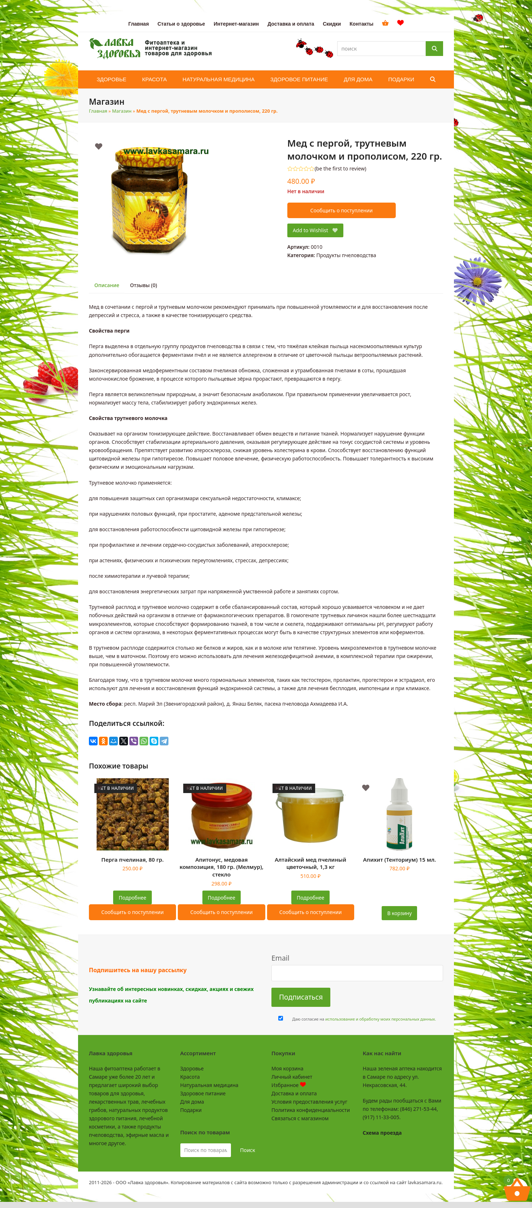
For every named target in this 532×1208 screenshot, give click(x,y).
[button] (433, 79)
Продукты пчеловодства (346, 255)
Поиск (247, 1150)
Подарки (191, 1110)
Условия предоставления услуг (309, 1101)
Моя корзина (287, 1068)
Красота (190, 1076)
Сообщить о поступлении (341, 210)
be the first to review (340, 168)
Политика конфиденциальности (310, 1110)
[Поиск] (434, 48)
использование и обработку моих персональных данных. (380, 1019)
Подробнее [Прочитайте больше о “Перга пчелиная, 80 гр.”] (132, 897)
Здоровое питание (203, 1093)
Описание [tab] (106, 285)
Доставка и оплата (294, 1093)
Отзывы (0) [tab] (143, 285)
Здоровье (192, 1068)
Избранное (288, 1085)
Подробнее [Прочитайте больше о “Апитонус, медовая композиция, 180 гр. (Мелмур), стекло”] (221, 897)
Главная (98, 111)
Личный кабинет (291, 1076)
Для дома (192, 1101)
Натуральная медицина (209, 1085)
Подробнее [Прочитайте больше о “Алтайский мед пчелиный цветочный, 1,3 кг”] (310, 897)
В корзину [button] (399, 913)
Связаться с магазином (300, 1118)
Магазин (122, 111)
